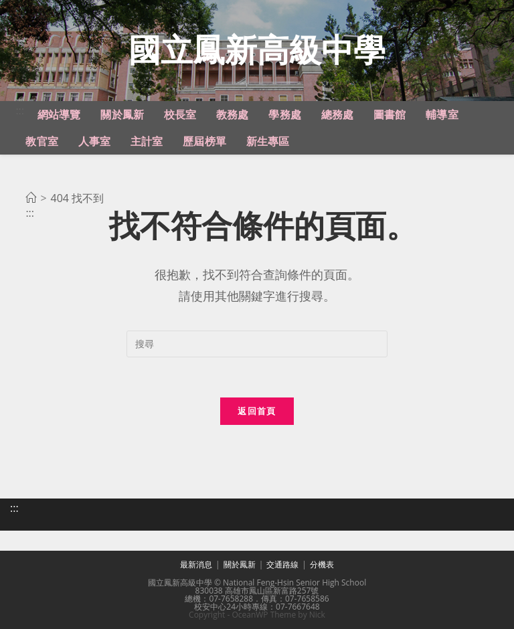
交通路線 (282, 564)
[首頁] (30, 198)
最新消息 (196, 564)
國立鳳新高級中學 (257, 49)
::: (19, 110)
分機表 (322, 564)
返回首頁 (257, 411)
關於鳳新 (240, 564)
